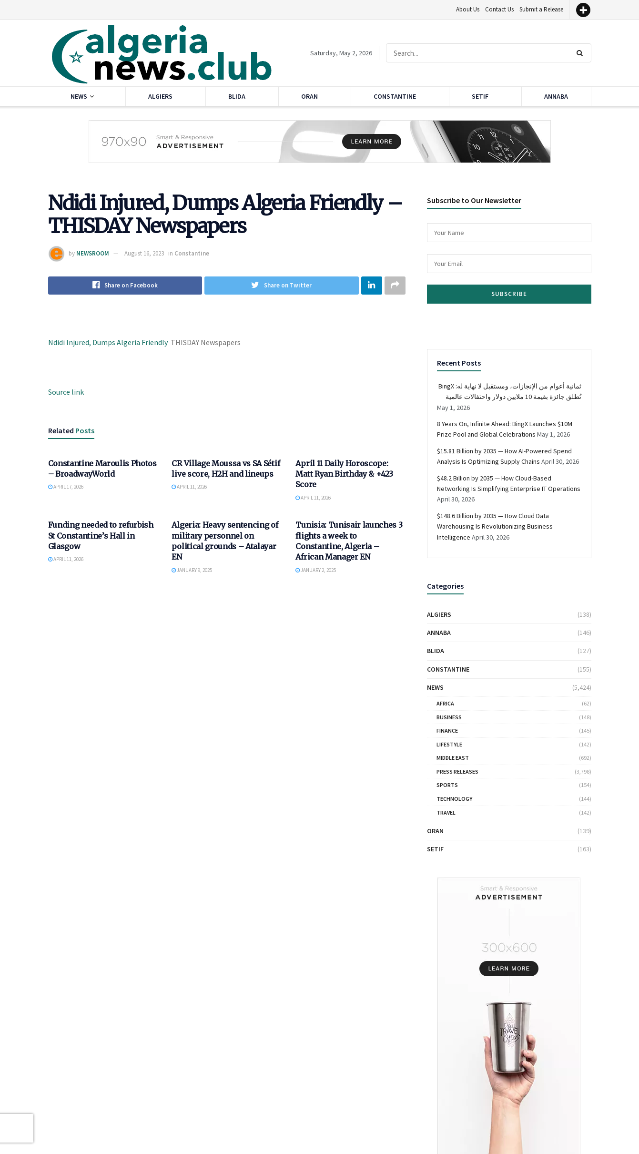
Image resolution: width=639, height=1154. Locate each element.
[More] (583, 10)
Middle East (452, 757)
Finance (447, 730)
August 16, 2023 (144, 253)
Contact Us (499, 9)
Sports (447, 784)
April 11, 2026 (189, 487)
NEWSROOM (92, 253)
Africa (445, 703)
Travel (446, 812)
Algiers (160, 96)
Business (449, 717)
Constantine (395, 96)
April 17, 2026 (65, 487)
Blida (236, 96)
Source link (66, 392)
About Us (467, 9)
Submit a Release (541, 9)
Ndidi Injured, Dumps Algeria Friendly (108, 342)
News (79, 96)
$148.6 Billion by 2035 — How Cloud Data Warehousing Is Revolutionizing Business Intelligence (495, 526)
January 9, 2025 (192, 570)
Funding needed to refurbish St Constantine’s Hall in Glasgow (100, 536)
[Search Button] (581, 52)
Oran (309, 96)
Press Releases (457, 771)
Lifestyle (449, 744)
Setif (480, 96)
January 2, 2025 (315, 570)
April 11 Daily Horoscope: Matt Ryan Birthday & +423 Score (344, 474)
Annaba (556, 96)
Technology (454, 798)
